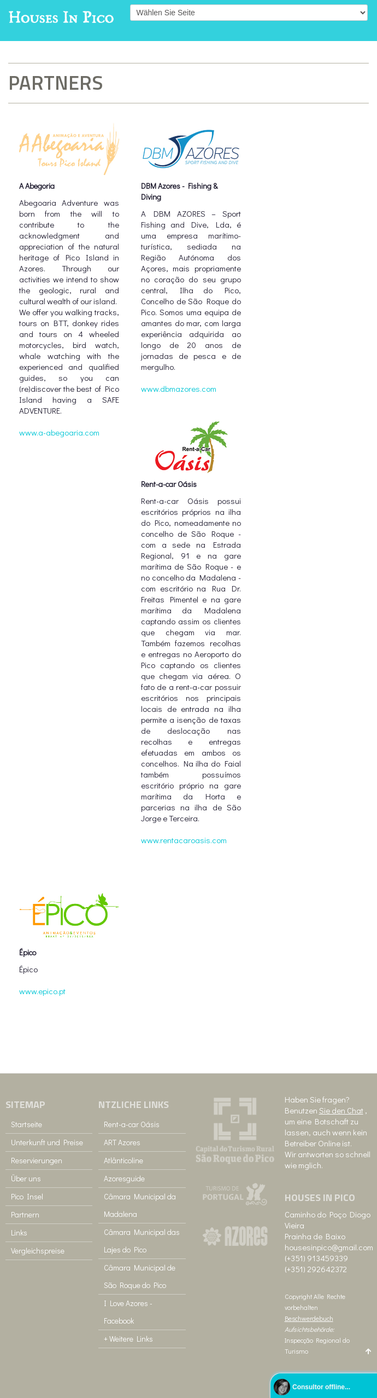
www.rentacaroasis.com (184, 839)
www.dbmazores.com (178, 388)
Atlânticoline (123, 1160)
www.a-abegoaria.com (59, 432)
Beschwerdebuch (309, 1318)
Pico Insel (27, 1196)
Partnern (25, 1214)
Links (19, 1232)
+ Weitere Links (128, 1338)
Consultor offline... (321, 1387)
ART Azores (122, 1142)
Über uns (26, 1178)
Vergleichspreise (37, 1250)
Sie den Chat (341, 1110)
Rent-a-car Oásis (132, 1124)
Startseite (26, 1124)
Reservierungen (36, 1160)
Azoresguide (124, 1178)
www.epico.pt (42, 990)
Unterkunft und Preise (47, 1142)
